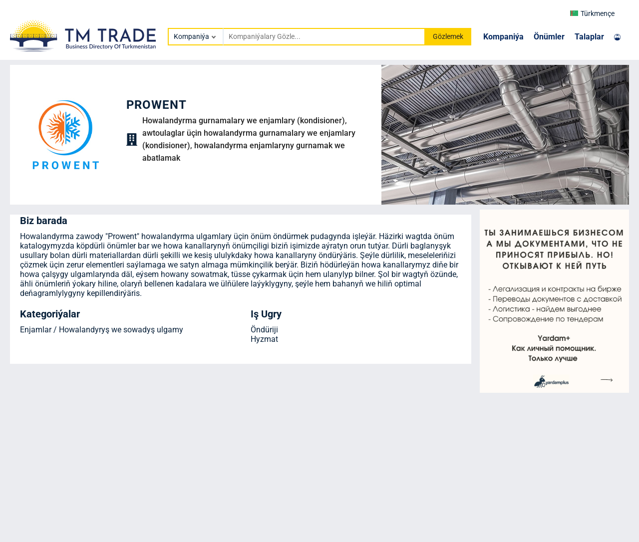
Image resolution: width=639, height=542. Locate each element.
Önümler (549, 36)
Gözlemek (448, 36)
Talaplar (589, 36)
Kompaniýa (503, 36)
